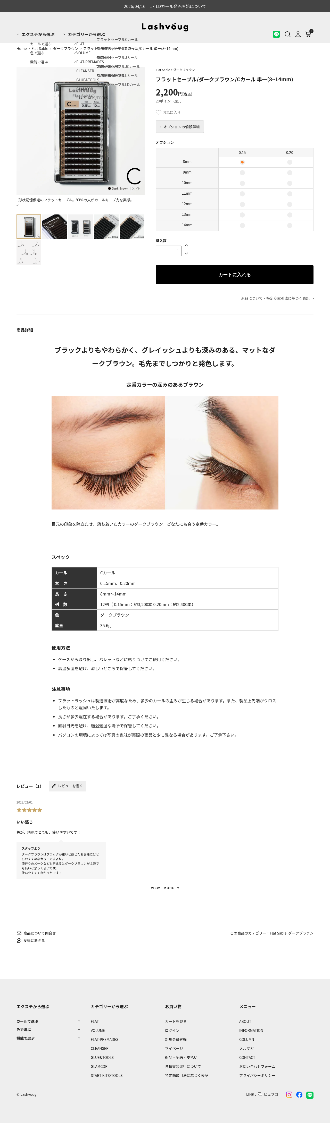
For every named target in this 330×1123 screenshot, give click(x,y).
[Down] (186, 253)
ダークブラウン (65, 48)
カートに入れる (234, 274)
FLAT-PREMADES (104, 1039)
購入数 (161, 240)
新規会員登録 (176, 1039)
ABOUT (245, 1021)
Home (21, 48)
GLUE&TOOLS (102, 1057)
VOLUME (98, 1030)
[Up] (186, 245)
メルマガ (246, 1048)
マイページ (174, 1048)
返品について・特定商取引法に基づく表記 (275, 298)
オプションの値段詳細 (181, 126)
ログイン (172, 1030)
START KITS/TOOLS (106, 1075)
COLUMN (246, 1039)
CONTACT (247, 1057)
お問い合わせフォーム (257, 1066)
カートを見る (176, 1021)
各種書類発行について (183, 1066)
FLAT (95, 1021)
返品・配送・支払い (181, 1057)
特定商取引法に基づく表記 (186, 1075)
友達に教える (30, 940)
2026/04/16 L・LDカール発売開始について (165, 6)
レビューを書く (67, 785)
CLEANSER (100, 1048)
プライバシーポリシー (257, 1075)
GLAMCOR (99, 1066)
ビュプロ (271, 1094)
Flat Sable (39, 48)
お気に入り (168, 112)
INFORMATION (251, 1030)
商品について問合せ (36, 933)
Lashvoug (28, 1094)
